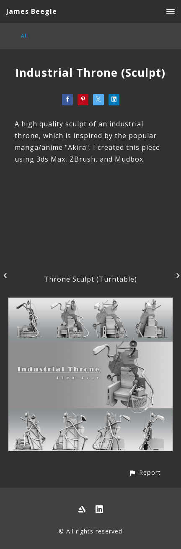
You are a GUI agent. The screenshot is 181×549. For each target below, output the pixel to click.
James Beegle (31, 11)
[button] (144, 472)
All (24, 35)
